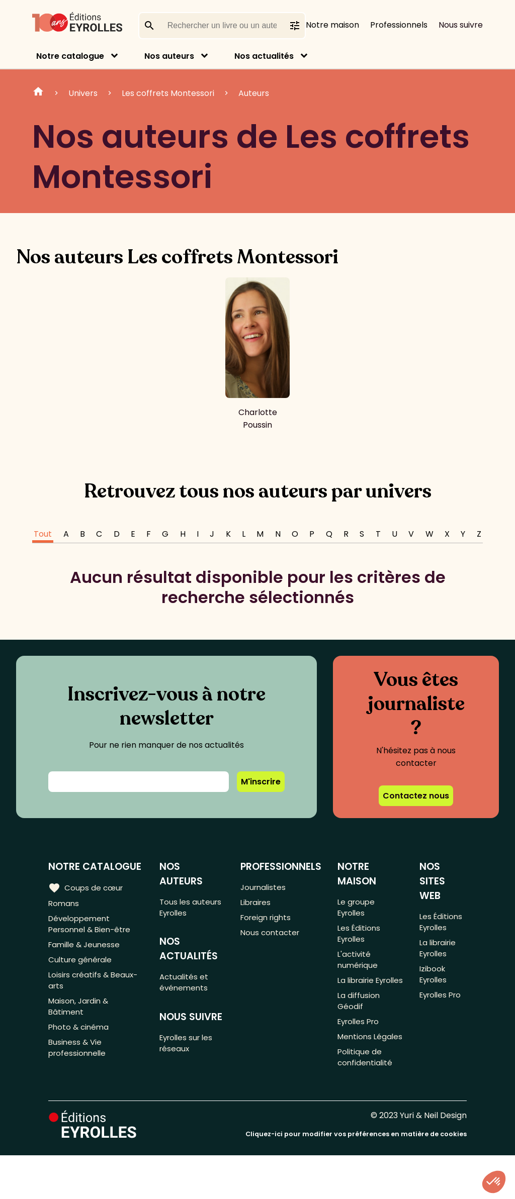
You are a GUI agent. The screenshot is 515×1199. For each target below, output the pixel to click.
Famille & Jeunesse (86, 949)
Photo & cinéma (80, 1041)
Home (38, 93)
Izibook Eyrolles (433, 981)
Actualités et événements (186, 986)
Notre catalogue (70, 56)
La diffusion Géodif (359, 1025)
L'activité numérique (359, 966)
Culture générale (81, 966)
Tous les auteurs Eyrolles (192, 908)
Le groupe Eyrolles (357, 908)
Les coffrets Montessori (168, 93)
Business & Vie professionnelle (78, 1064)
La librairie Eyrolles (358, 995)
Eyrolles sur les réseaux (190, 1050)
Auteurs (253, 93)
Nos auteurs (169, 56)
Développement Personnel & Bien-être (92, 927)
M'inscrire (261, 781)
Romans (64, 904)
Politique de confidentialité (366, 1099)
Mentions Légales (356, 1070)
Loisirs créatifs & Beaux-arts (95, 989)
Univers (83, 93)
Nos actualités (264, 56)
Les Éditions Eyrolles (360, 937)
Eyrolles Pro (361, 1047)
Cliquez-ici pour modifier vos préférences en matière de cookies (356, 1177)
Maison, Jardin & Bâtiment (80, 1018)
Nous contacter (272, 937)
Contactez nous (416, 796)
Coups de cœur (86, 887)
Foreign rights (268, 920)
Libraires (257, 904)
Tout (43, 534)
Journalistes (265, 887)
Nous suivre (461, 25)
